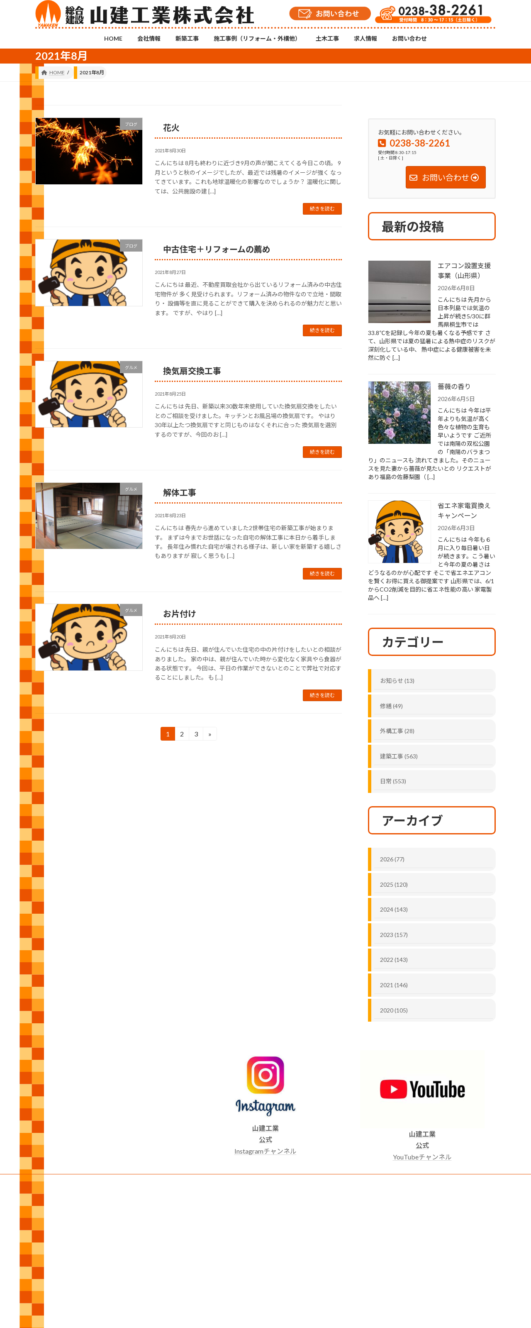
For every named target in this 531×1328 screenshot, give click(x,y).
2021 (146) (394, 984)
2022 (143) (394, 959)
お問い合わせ (325, 1182)
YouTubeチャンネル (422, 1145)
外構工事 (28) (397, 730)
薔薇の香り (454, 386)
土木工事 (248, 1182)
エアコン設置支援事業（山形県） (464, 270)
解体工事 (179, 492)
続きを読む (322, 208)
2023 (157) (394, 934)
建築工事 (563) (399, 756)
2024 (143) (394, 909)
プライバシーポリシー (381, 1182)
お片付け (179, 614)
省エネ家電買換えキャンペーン (464, 510)
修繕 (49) (391, 705)
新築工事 (121, 1182)
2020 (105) (394, 1009)
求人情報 (284, 1182)
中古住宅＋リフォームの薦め (216, 249)
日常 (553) (393, 781)
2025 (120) (394, 884)
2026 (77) (392, 859)
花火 (171, 127)
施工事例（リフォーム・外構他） (184, 1182)
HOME (50, 1182)
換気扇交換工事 (192, 371)
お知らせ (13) (397, 680)
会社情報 (85, 1182)
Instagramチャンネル (265, 1139)
